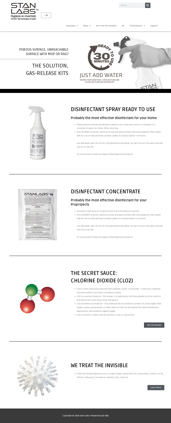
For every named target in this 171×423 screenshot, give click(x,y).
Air (123, 26)
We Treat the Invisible (106, 26)
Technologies (137, 25)
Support (154, 26)
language (72, 25)
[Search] (147, 5)
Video (87, 25)
